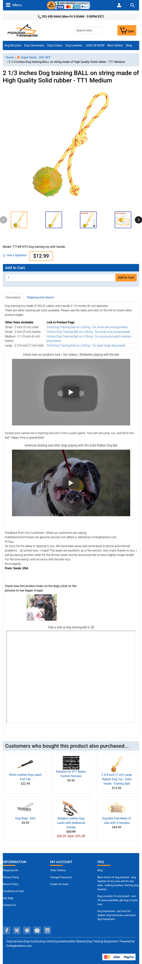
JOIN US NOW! (95, 45)
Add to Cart (126, 277)
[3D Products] (71, 677)
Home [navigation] (10, 57)
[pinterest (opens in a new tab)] (27, 930)
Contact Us (9, 905)
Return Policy (10, 884)
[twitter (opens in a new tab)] (16, 930)
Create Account (59, 884)
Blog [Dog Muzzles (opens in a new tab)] (100, 870)
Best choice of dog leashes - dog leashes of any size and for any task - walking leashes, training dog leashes (118, 883)
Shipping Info (10, 870)
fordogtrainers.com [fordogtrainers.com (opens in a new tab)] (19, 946)
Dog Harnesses (34, 45)
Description (13, 297)
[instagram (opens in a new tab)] (47, 930)
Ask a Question (15, 255)
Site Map (8, 898)
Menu (14, 4)
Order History (58, 870)
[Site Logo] (23, 30)
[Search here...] (88, 30)
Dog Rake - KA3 (25, 818)
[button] (19, 219)
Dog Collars (54, 45)
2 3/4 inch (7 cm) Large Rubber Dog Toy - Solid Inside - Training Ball (116, 779)
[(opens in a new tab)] (42, 607)
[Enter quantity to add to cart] (60, 277)
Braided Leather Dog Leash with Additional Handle (71, 823)
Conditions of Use (13, 891)
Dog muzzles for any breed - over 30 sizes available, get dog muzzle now (117, 900)
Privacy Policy (11, 877)
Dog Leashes (73, 45)
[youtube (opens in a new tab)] (37, 930)
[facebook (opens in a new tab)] (6, 930)
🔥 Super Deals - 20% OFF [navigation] (34, 57)
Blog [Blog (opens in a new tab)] (129, 45)
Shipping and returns (40, 297)
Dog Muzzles (12, 45)
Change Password (60, 877)
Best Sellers (115, 45)
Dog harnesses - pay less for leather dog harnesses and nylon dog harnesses (116, 915)
